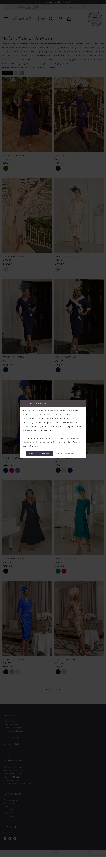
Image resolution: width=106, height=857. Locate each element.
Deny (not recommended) (53, 457)
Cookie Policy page (32, 441)
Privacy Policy (58, 433)
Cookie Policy (75, 433)
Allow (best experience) (53, 449)
